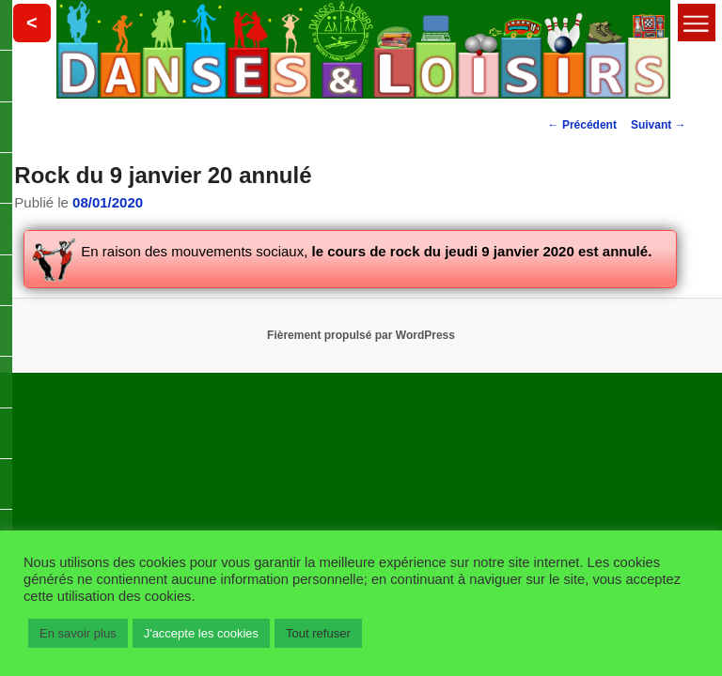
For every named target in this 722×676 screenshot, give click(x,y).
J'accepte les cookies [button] (201, 633)
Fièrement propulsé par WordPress (361, 335)
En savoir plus (78, 633)
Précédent (582, 124)
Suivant (658, 124)
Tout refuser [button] (318, 633)
